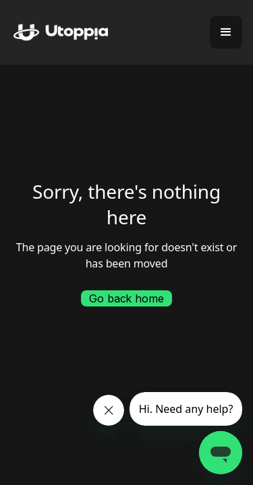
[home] (54, 33)
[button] (226, 32)
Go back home (126, 298)
